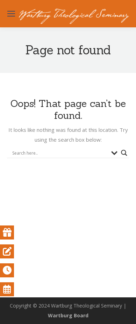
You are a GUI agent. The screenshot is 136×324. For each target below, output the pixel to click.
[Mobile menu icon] (11, 13)
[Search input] (60, 153)
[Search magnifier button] (124, 153)
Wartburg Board (68, 315)
